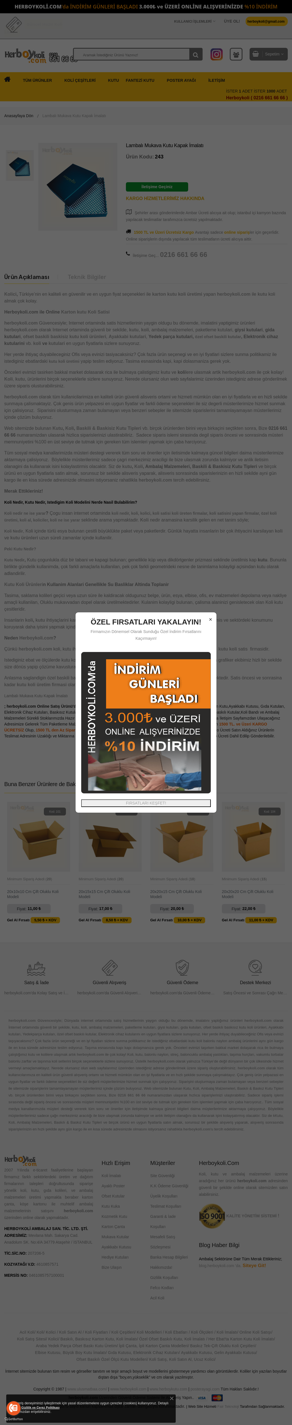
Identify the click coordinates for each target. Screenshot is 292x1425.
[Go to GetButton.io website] (14, 1419)
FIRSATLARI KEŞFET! (146, 803)
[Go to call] (14, 1408)
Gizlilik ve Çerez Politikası (40, 1407)
